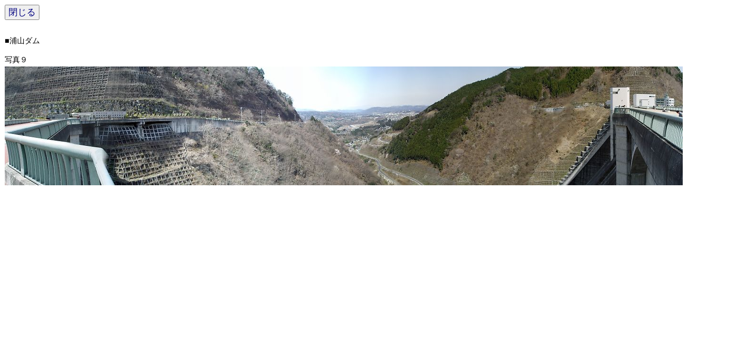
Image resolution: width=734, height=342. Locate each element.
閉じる (22, 12)
